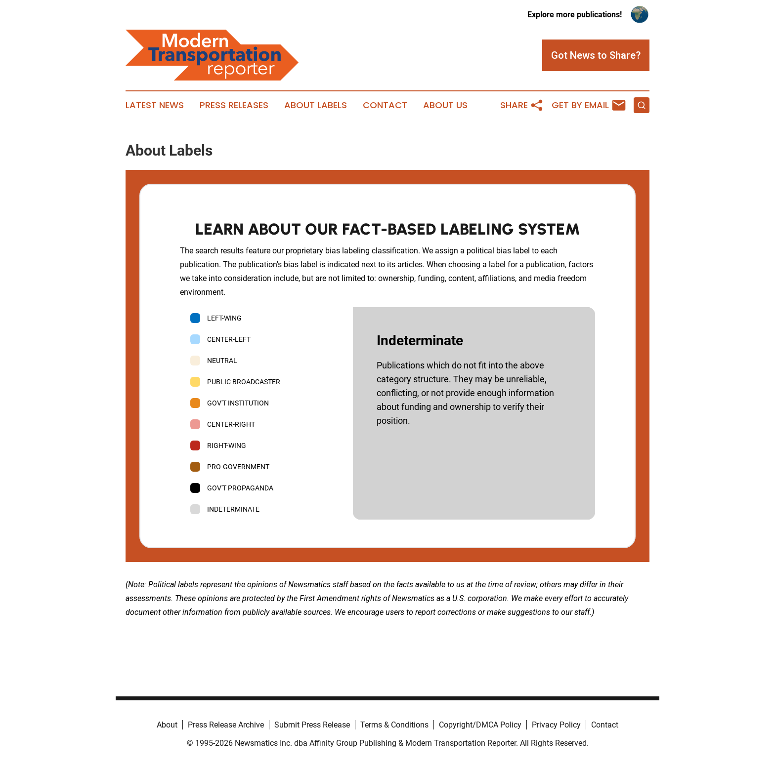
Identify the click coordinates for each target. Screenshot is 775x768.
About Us (445, 105)
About (167, 724)
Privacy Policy (556, 724)
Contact (385, 105)
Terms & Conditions (394, 724)
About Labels (315, 105)
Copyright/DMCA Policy (480, 724)
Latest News (155, 105)
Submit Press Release (312, 724)
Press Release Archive (226, 724)
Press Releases (234, 105)
